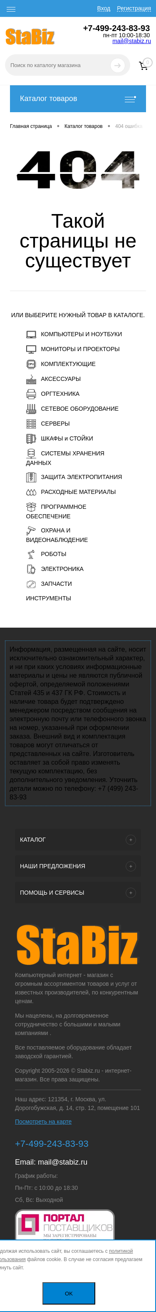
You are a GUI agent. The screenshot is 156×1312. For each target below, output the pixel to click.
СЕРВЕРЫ (48, 424)
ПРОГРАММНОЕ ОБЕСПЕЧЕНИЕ (56, 511)
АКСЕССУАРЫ (53, 379)
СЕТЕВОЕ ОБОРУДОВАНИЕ (72, 409)
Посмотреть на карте (43, 1121)
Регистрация (134, 8)
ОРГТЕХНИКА (53, 394)
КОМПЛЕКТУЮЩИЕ (61, 364)
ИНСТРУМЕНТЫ (48, 598)
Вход (104, 8)
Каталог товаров (78, 98)
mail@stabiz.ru (131, 41)
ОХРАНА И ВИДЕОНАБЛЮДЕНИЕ (57, 534)
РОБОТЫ (46, 554)
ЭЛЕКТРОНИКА (55, 569)
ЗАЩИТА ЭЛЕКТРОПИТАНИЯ (74, 477)
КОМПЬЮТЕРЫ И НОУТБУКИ (74, 334)
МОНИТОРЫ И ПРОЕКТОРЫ (73, 349)
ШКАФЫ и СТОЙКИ (59, 439)
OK (69, 1293)
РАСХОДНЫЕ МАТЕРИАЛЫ (71, 492)
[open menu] (11, 9)
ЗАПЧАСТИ (49, 584)
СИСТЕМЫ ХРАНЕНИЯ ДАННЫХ (65, 457)
